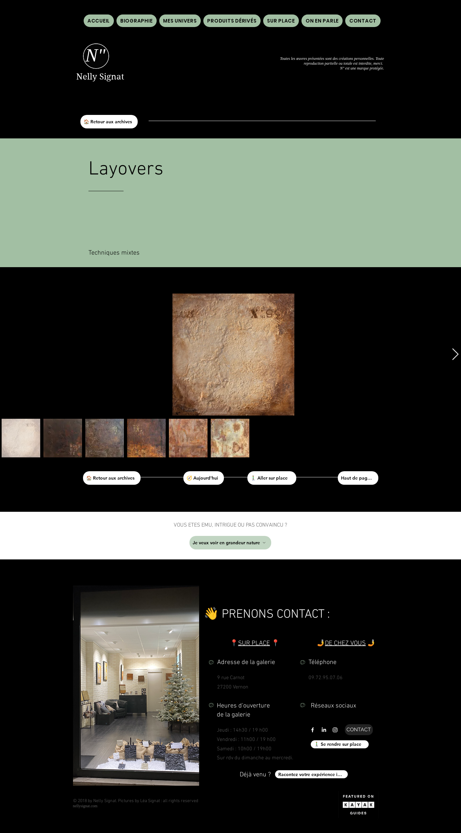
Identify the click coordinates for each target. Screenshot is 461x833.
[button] (322, 20)
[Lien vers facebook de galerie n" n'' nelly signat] (313, 730)
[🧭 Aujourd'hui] (203, 478)
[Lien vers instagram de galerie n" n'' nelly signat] (335, 730)
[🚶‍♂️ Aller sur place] (271, 478)
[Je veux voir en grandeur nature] (230, 542)
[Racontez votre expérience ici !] (311, 774)
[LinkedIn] (324, 730)
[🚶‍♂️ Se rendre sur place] (340, 744)
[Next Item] (455, 354)
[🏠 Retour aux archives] (109, 121)
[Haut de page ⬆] (358, 478)
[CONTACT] (359, 729)
